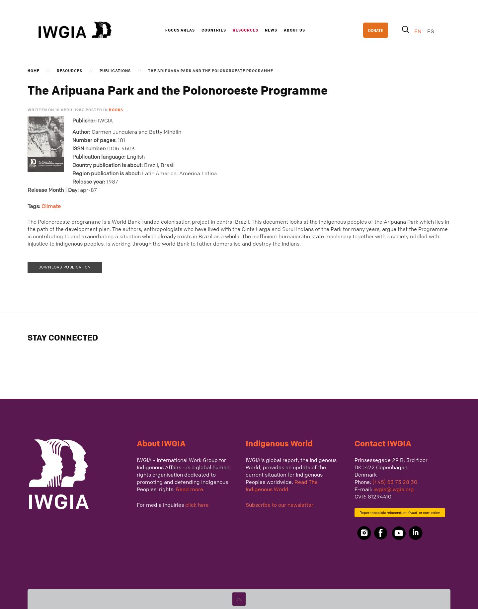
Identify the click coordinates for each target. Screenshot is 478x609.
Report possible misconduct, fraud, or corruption (399, 512)
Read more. (190, 489)
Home (34, 70)
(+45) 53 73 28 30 (394, 482)
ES (430, 31)
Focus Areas (180, 30)
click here (197, 504)
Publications (115, 70)
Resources (245, 30)
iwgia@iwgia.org (393, 489)
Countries (213, 30)
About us (294, 30)
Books (116, 109)
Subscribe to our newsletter (279, 504)
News (271, 30)
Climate (51, 206)
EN (418, 31)
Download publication (65, 267)
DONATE (375, 30)
